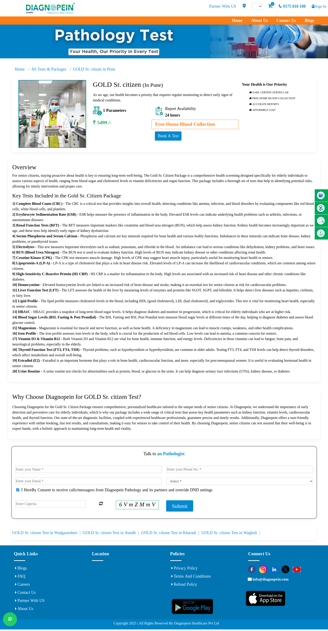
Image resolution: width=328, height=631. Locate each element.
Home (237, 20)
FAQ (20, 577)
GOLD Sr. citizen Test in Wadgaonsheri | (47, 533)
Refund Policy (184, 585)
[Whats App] (10, 620)
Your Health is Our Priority (264, 84)
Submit (180, 506)
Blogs (309, 20)
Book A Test (168, 136)
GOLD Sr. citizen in (94, 69)
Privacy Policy (184, 569)
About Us (259, 20)
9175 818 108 (291, 6)
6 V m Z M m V (137, 505)
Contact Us (286, 20)
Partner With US (221, 6)
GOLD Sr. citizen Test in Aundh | (112, 533)
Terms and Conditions (191, 577)
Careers (22, 585)
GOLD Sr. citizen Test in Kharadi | (171, 533)
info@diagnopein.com (272, 581)
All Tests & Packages (49, 69)
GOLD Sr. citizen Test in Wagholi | (231, 533)
